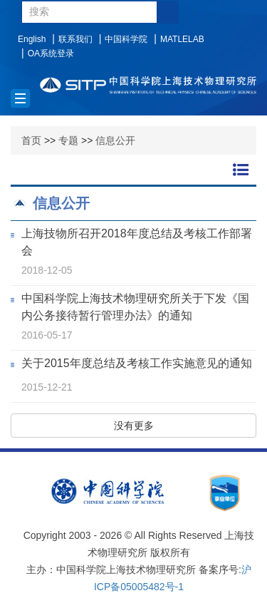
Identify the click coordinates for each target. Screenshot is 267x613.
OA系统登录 (51, 53)
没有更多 (134, 425)
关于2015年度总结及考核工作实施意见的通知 (136, 363)
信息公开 (115, 140)
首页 (31, 140)
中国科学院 (126, 39)
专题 (68, 140)
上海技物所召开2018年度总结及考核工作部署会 (136, 242)
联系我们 (75, 39)
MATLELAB (182, 39)
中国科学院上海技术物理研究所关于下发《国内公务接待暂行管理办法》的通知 (135, 306)
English (32, 39)
